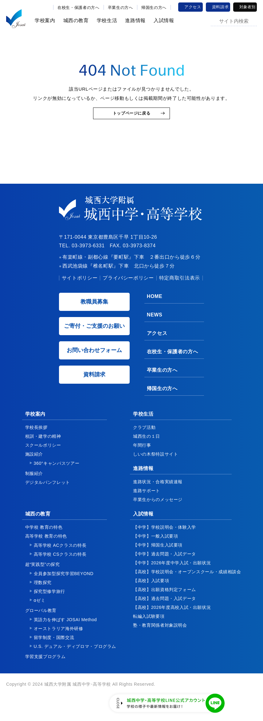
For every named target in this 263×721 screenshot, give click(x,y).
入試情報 (162, 20)
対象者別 (247, 7)
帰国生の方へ (154, 8)
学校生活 (105, 20)
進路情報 (133, 20)
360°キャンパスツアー (57, 475)
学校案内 (43, 20)
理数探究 (43, 594)
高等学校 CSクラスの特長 (60, 566)
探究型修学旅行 (49, 603)
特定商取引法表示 (179, 289)
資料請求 (220, 7)
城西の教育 (73, 20)
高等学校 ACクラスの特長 (60, 557)
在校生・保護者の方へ (78, 8)
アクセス (192, 7)
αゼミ (39, 612)
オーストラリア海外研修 (58, 640)
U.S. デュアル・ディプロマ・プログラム (75, 658)
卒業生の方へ (120, 8)
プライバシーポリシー (128, 289)
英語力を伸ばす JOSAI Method (65, 631)
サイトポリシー (79, 289)
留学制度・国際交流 (54, 649)
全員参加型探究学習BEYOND (64, 585)
